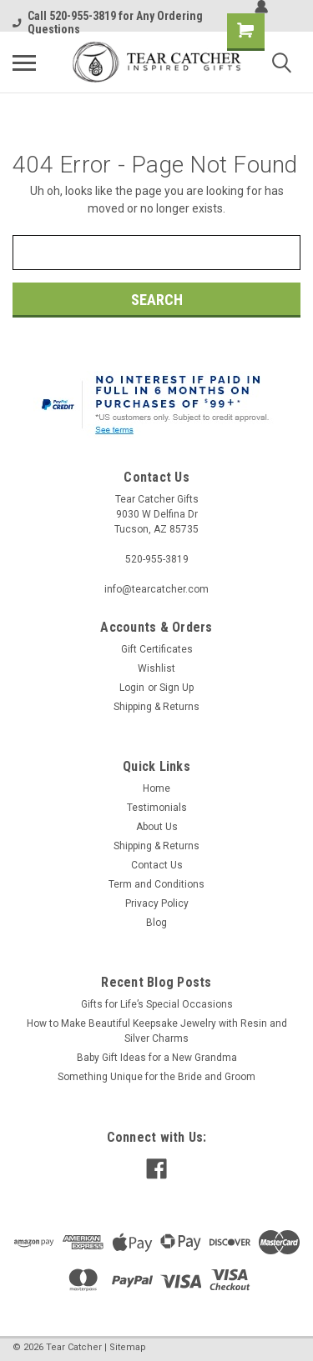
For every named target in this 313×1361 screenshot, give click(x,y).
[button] (157, 407)
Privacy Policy (157, 903)
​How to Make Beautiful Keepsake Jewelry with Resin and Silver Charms (157, 1031)
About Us (157, 827)
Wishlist (156, 668)
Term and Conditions (156, 884)
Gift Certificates (157, 649)
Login (131, 687)
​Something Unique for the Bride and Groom (156, 1077)
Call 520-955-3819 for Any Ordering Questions (108, 22)
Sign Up (176, 687)
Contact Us (157, 865)
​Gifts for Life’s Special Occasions (157, 1004)
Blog (156, 922)
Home (156, 788)
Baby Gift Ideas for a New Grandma (157, 1057)
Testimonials (157, 807)
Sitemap (127, 1347)
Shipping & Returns (156, 707)
